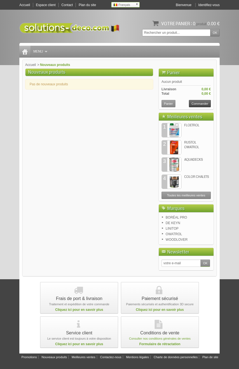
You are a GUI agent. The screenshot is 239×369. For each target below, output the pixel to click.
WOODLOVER (177, 240)
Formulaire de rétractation (159, 344)
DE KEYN (173, 223)
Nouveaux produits (54, 357)
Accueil (30, 65)
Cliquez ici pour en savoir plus (79, 310)
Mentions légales (137, 357)
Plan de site (210, 357)
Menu (40, 51)
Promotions (29, 357)
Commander (199, 103)
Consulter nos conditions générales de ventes (160, 338)
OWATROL (174, 234)
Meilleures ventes (184, 117)
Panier (173, 73)
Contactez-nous (110, 357)
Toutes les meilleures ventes (186, 195)
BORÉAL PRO (176, 217)
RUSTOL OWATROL (191, 145)
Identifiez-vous (209, 5)
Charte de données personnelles (176, 357)
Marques (176, 208)
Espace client (46, 5)
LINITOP (172, 228)
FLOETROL (191, 125)
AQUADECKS (193, 159)
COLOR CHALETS (196, 177)
